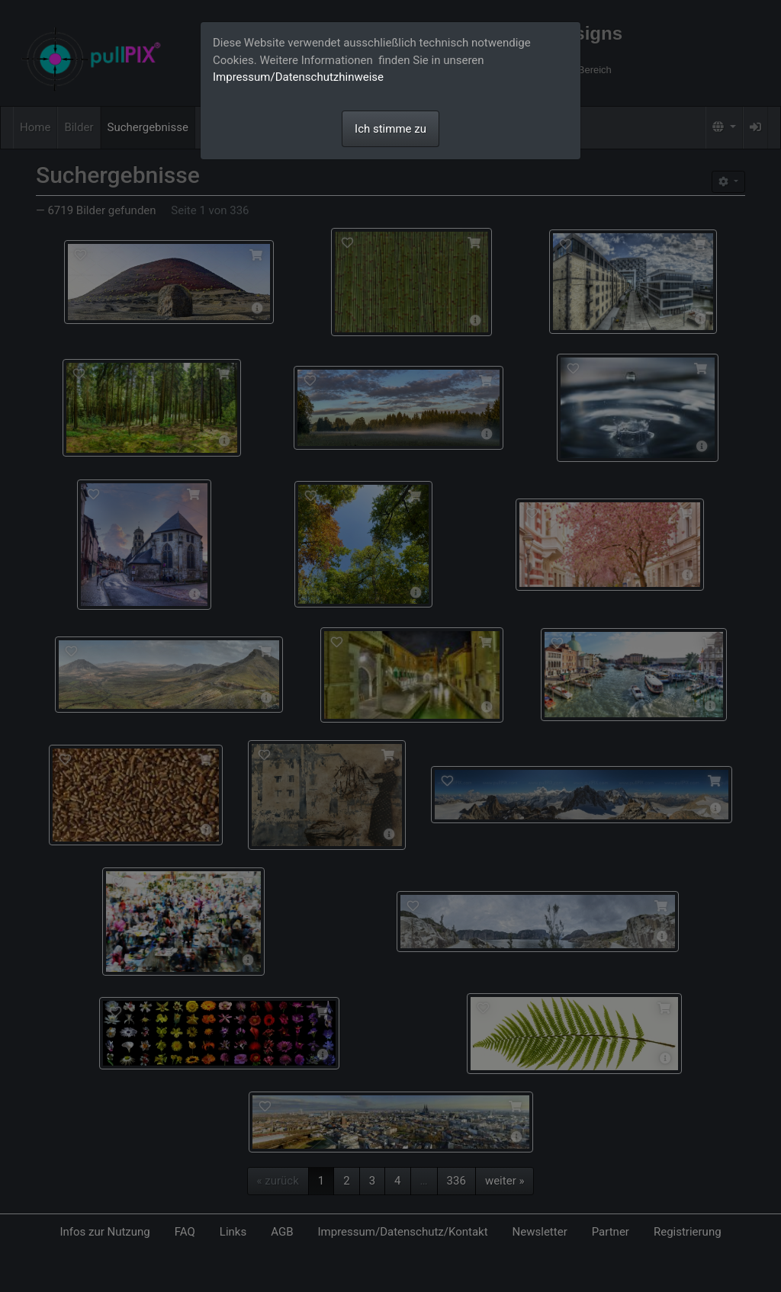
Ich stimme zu (390, 129)
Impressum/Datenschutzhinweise (298, 77)
